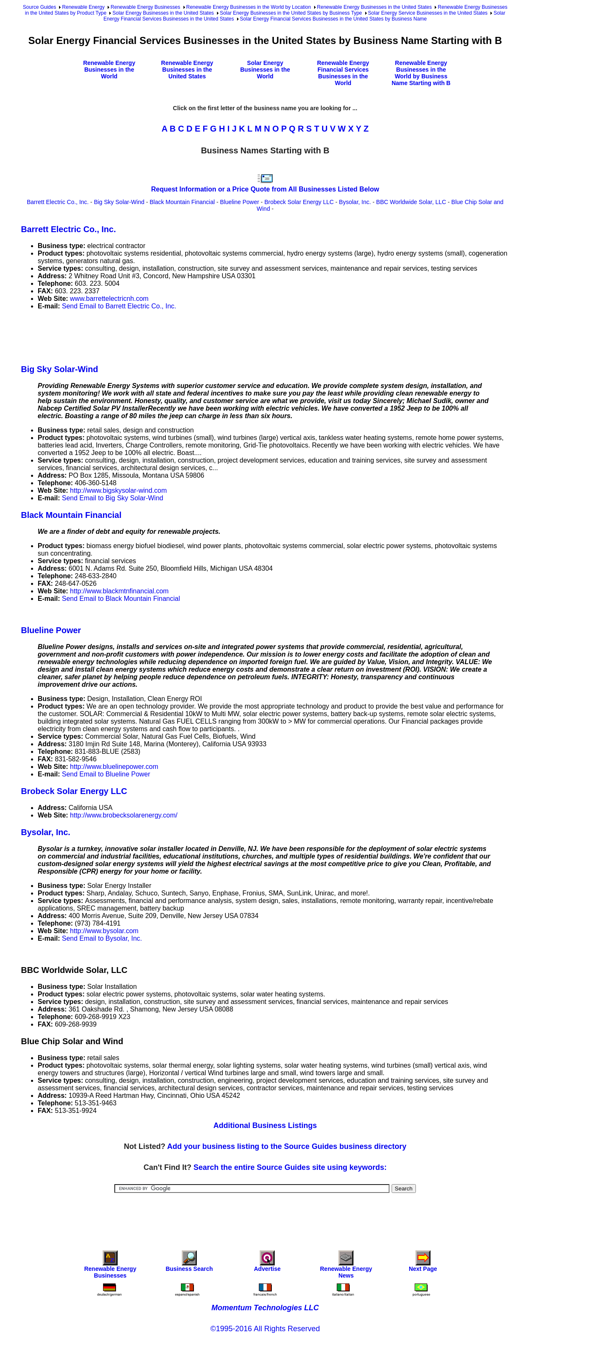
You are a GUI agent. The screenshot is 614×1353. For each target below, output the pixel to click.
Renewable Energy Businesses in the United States (374, 7)
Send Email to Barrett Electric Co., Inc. (119, 306)
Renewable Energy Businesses (145, 7)
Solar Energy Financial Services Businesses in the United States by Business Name (333, 19)
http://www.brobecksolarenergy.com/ (124, 815)
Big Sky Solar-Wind (119, 202)
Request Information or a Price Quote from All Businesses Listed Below (265, 189)
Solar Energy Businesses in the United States (163, 13)
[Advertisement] (173, 335)
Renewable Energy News (346, 1266)
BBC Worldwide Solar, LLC (411, 202)
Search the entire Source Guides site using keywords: (290, 1167)
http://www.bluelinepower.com (114, 766)
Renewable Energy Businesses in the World (109, 70)
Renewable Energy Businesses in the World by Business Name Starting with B (421, 73)
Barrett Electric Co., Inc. (58, 202)
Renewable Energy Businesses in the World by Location (248, 7)
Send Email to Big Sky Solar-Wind (112, 498)
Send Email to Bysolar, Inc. (102, 938)
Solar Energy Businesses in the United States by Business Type (291, 13)
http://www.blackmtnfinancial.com (119, 591)
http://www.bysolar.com (104, 930)
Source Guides (39, 7)
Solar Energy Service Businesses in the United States (428, 13)
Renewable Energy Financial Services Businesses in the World (343, 73)
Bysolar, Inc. (355, 202)
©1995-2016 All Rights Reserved (265, 1329)
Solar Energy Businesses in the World (265, 70)
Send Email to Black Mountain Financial (121, 598)
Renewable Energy (83, 7)
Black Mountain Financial (182, 202)
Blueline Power (239, 202)
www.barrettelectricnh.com (109, 298)
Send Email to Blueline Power (106, 774)
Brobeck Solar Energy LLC (299, 202)
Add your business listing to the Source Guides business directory (286, 1146)
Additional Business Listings (265, 1125)
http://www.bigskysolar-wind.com (118, 490)
